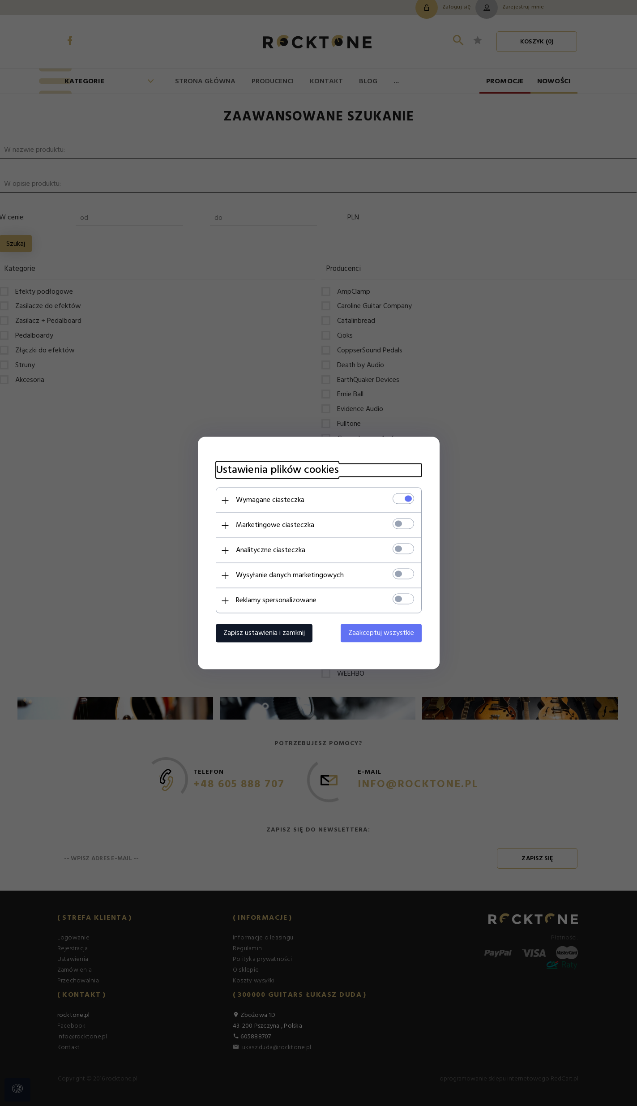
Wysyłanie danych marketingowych (290, 575)
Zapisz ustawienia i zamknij (264, 633)
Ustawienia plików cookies (277, 470)
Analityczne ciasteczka (270, 550)
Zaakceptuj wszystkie (381, 633)
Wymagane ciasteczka (270, 500)
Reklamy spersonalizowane (276, 600)
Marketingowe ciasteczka (275, 525)
